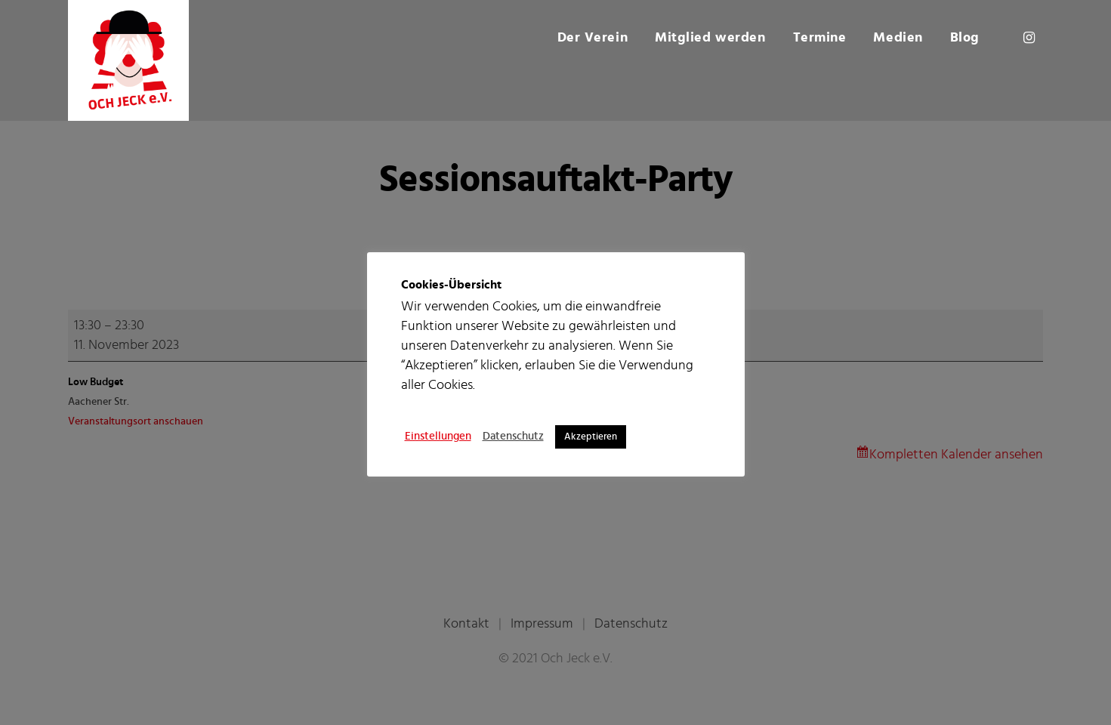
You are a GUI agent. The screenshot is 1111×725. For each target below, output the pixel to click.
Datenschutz (513, 436)
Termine (820, 38)
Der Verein (592, 38)
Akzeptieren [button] (590, 437)
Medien (897, 38)
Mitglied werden (710, 38)
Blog (965, 38)
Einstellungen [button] (438, 436)
